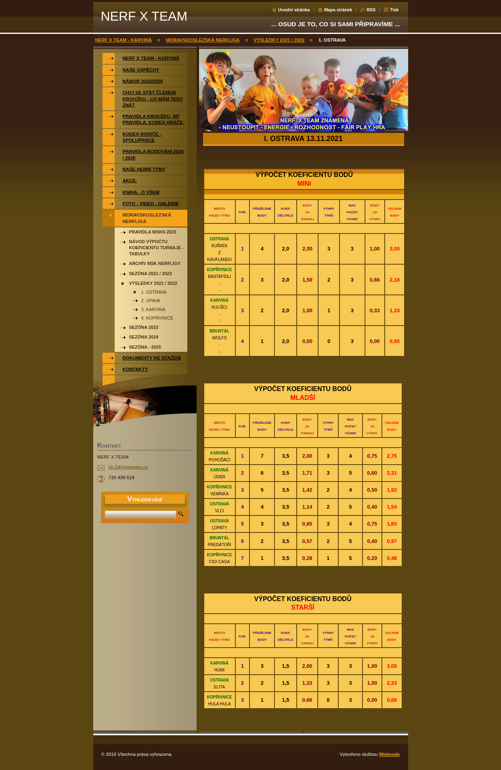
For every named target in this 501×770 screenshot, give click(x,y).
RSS (371, 9)
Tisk (394, 9)
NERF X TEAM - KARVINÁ (123, 40)
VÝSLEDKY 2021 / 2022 (279, 40)
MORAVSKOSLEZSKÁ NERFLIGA (203, 40)
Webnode (389, 754)
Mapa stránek (338, 9)
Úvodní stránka (294, 9)
